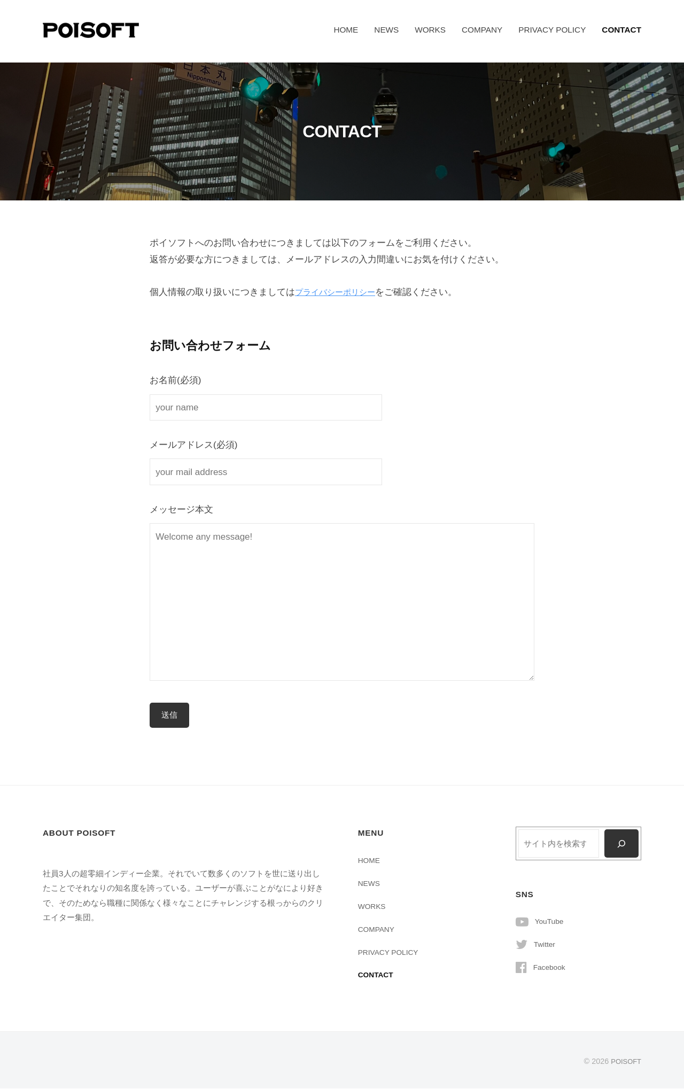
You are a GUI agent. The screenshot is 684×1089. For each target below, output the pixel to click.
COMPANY (482, 29)
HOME (345, 29)
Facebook (551, 968)
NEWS (386, 29)
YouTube (551, 922)
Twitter (546, 945)
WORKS (430, 29)
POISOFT (624, 1061)
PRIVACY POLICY (552, 29)
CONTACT (621, 29)
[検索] (620, 844)
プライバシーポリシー (340, 292)
